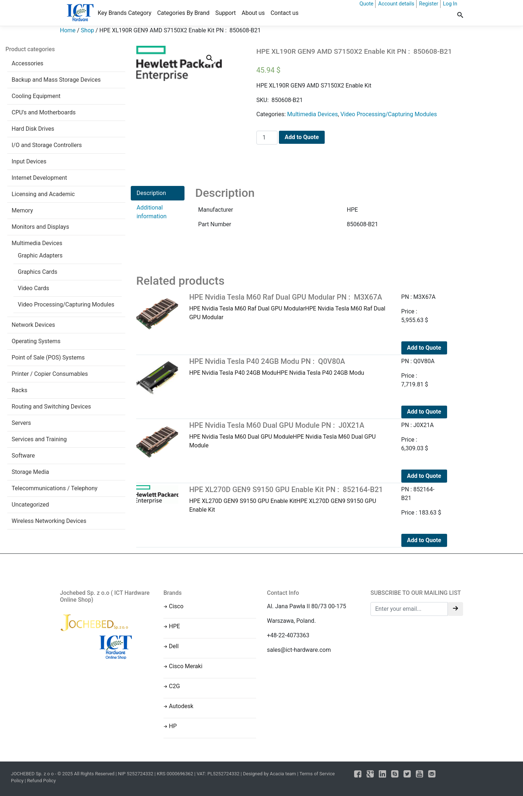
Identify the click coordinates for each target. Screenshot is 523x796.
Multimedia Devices (37, 243)
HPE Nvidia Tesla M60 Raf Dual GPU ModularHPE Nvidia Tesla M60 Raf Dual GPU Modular (289, 307)
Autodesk (181, 706)
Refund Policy (41, 780)
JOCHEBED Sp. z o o (33, 773)
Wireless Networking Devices (49, 520)
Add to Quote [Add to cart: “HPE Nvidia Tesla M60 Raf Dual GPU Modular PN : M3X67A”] (424, 347)
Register (428, 4)
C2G (174, 686)
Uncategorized (30, 504)
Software (23, 455)
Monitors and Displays (40, 226)
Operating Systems (36, 341)
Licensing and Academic (43, 194)
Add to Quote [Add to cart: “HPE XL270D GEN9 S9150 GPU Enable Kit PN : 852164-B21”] (424, 540)
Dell (174, 646)
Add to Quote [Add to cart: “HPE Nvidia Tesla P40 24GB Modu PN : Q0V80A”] (424, 411)
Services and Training (39, 439)
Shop (87, 30)
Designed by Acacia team (269, 773)
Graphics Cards (37, 271)
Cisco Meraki (185, 666)
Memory (22, 210)
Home (68, 30)
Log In (450, 4)
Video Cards (33, 288)
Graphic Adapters (40, 255)
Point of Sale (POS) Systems (48, 357)
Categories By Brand (183, 12)
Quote (366, 4)
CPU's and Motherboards (44, 112)
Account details (396, 4)
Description (151, 193)
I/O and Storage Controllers (47, 145)
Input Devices (29, 161)
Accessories (27, 63)
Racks (19, 390)
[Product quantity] (266, 138)
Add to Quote (302, 137)
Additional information (152, 212)
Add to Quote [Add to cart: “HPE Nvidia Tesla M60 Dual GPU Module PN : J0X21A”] (424, 475)
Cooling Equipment (36, 96)
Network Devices (33, 324)
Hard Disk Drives (33, 128)
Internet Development (39, 177)
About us (253, 12)
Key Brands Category (124, 12)
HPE (174, 626)
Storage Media (30, 471)
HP (173, 726)
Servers (21, 422)
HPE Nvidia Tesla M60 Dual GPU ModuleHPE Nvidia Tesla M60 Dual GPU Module (289, 435)
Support (225, 12)
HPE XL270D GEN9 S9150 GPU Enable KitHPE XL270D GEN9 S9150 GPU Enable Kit (289, 499)
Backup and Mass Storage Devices (56, 79)
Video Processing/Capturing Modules (66, 304)
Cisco (176, 606)
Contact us (285, 12)
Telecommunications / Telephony (54, 488)
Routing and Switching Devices (51, 406)
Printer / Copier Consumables (50, 373)
